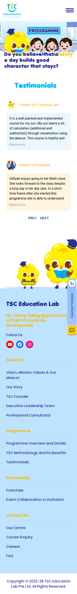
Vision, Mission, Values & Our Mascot (31, 375)
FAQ (9, 555)
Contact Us (72, 330)
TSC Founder (17, 396)
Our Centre (15, 527)
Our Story (14, 387)
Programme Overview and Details (36, 443)
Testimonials (17, 462)
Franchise (14, 490)
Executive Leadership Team (30, 405)
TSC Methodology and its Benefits (36, 452)
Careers (13, 546)
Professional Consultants (28, 415)
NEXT (44, 218)
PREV (32, 218)
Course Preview (72, 305)
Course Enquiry (19, 537)
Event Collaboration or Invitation (35, 499)
